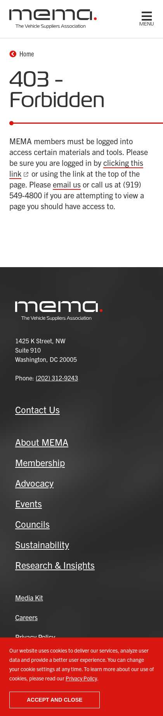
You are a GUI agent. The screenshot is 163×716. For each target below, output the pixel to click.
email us (67, 184)
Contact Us (37, 409)
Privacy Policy (81, 678)
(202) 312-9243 (57, 378)
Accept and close (54, 700)
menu (146, 24)
